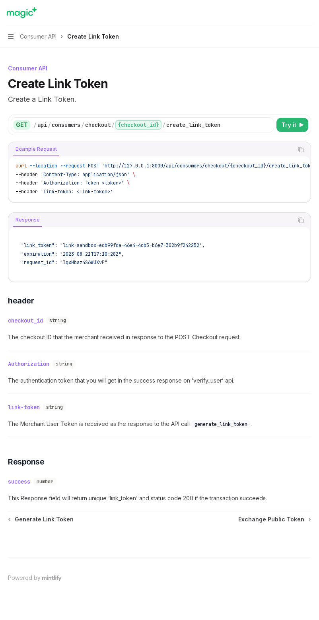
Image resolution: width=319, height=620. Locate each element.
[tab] (36, 149)
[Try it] (292, 125)
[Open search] (293, 12)
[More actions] (309, 12)
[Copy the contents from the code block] (301, 149)
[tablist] (150, 149)
